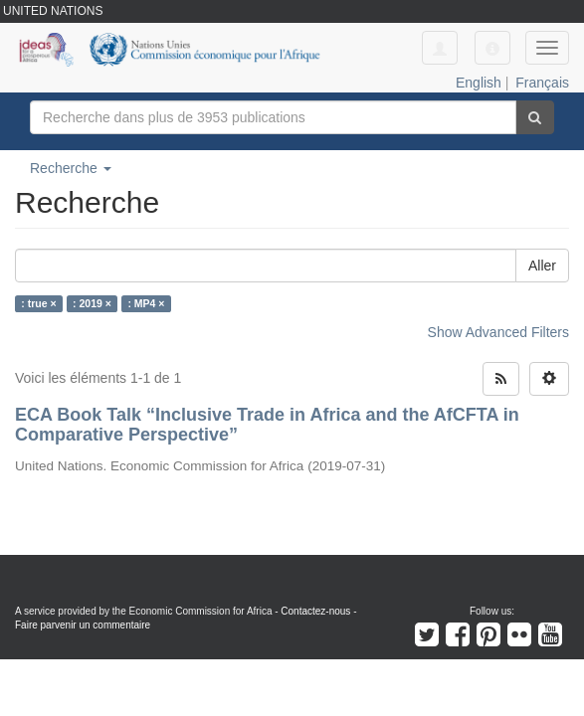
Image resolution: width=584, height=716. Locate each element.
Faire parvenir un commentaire (82, 625)
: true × (38, 303)
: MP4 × (145, 303)
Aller (542, 265)
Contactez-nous (315, 611)
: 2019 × (92, 303)
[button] (492, 48)
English (478, 82)
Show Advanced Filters (498, 332)
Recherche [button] (70, 168)
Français (542, 82)
